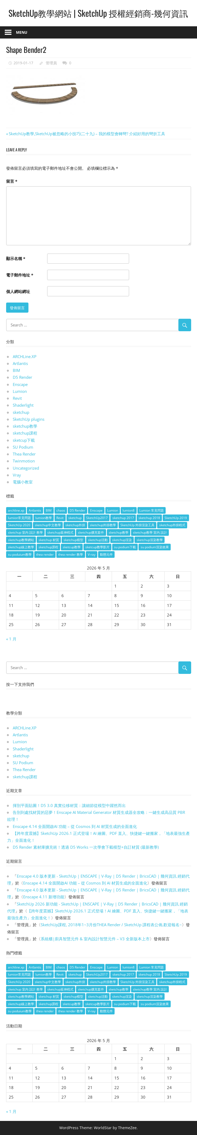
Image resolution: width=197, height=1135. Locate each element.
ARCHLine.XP (24, 356)
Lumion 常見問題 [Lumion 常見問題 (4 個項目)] (151, 510)
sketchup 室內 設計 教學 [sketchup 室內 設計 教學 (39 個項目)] (25, 532)
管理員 (51, 62)
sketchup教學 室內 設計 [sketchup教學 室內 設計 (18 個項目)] (150, 532)
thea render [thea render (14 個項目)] (45, 554)
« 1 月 (11, 638)
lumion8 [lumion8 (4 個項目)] (129, 510)
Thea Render (24, 454)
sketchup (21, 412)
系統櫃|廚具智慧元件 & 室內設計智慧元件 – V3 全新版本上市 (95, 938)
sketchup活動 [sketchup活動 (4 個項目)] (98, 540)
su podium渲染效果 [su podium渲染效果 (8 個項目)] (155, 547)
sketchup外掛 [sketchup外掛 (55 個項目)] (75, 525)
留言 (11, 181)
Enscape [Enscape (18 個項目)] (96, 510)
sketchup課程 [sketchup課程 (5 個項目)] (48, 547)
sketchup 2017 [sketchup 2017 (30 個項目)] (123, 518)
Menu (21, 32)
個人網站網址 (18, 291)
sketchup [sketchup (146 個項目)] (75, 518)
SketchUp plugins (28, 419)
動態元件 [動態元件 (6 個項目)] (106, 554)
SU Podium (23, 447)
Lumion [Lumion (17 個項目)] (112, 510)
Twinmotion (24, 461)
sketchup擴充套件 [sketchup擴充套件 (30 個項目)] (91, 532)
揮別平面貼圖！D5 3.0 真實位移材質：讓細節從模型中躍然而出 (69, 805)
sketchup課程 (25, 433)
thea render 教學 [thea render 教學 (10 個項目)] (70, 554)
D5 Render (22, 377)
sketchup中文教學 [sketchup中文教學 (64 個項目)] (48, 525)
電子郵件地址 (19, 275)
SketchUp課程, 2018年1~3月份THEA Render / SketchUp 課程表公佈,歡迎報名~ (111, 924)
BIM (16, 370)
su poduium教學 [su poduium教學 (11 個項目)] (20, 554)
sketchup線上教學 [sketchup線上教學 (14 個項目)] (21, 547)
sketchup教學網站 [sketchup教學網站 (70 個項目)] (21, 540)
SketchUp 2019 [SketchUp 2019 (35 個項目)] (176, 518)
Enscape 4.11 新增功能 (43, 896)
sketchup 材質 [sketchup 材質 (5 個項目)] (49, 540)
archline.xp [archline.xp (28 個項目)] (16, 510)
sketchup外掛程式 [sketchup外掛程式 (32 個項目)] (172, 525)
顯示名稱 (15, 258)
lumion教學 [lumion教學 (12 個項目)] (43, 518)
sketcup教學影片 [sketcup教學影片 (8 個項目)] (97, 547)
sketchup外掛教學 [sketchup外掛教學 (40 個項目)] (103, 525)
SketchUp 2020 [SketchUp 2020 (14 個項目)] (19, 525)
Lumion (20, 391)
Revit (17, 398)
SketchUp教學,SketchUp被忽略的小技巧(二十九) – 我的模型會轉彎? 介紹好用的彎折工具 (87, 133)
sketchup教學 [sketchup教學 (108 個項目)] (118, 532)
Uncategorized (26, 468)
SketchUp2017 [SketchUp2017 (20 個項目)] (97, 518)
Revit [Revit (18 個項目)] (60, 518)
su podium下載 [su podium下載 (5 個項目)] (125, 547)
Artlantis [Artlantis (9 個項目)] (35, 510)
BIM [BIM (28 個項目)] (49, 510)
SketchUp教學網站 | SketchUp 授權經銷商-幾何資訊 (98, 13)
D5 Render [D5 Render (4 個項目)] (77, 510)
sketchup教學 (25, 426)
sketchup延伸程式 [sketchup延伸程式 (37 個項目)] (60, 532)
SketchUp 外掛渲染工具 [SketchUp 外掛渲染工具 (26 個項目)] (137, 525)
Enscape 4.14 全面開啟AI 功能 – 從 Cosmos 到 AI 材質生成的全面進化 (75, 826)
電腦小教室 (23, 481)
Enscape (20, 384)
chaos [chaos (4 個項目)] (60, 510)
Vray (17, 475)
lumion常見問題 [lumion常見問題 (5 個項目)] (19, 518)
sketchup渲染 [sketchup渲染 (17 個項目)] (122, 540)
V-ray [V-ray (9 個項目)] (91, 554)
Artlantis (20, 363)
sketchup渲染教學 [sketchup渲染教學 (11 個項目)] (150, 540)
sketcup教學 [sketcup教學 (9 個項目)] (72, 547)
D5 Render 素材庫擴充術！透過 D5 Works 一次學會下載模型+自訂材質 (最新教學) (86, 847)
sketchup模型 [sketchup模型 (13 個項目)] (73, 540)
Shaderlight (23, 405)
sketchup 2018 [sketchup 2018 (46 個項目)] (149, 518)
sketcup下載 (24, 440)
